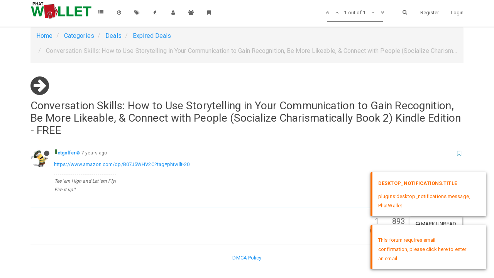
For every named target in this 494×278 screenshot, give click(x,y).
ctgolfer (67, 153)
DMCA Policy (246, 258)
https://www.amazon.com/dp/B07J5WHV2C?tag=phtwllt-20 (121, 164)
